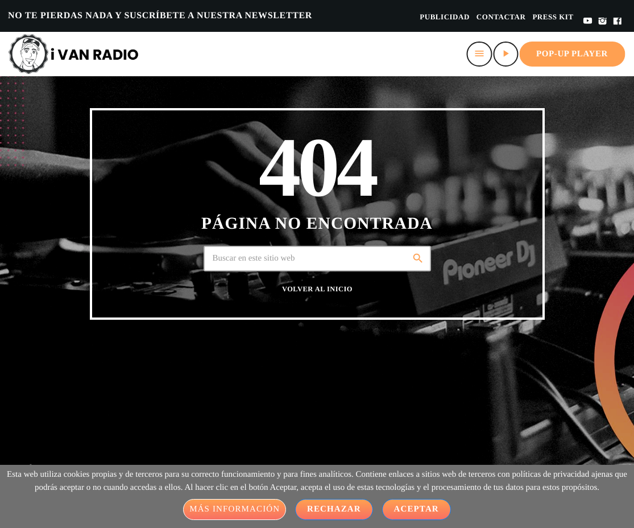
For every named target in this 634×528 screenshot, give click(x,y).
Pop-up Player (572, 54)
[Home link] (73, 54)
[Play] (505, 54)
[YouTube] (587, 22)
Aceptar (416, 509)
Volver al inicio (317, 289)
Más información (234, 509)
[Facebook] (617, 22)
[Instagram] (602, 22)
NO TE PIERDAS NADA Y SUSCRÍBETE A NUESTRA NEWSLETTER (160, 15)
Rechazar (334, 509)
